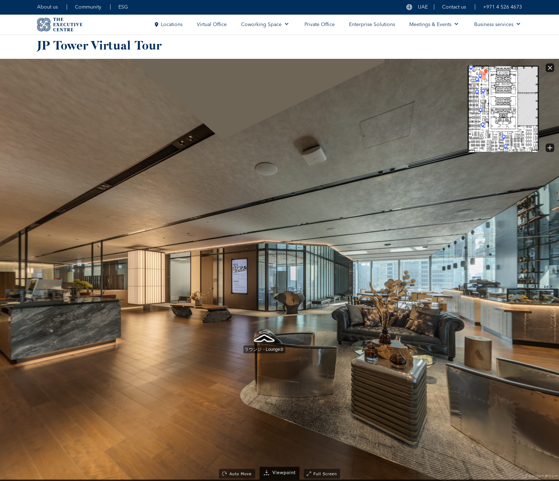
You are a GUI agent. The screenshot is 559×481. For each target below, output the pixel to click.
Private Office (319, 24)
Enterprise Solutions (372, 24)
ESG (123, 7)
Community (88, 7)
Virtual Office (212, 24)
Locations (168, 24)
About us (47, 7)
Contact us (454, 7)
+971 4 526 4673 (502, 7)
